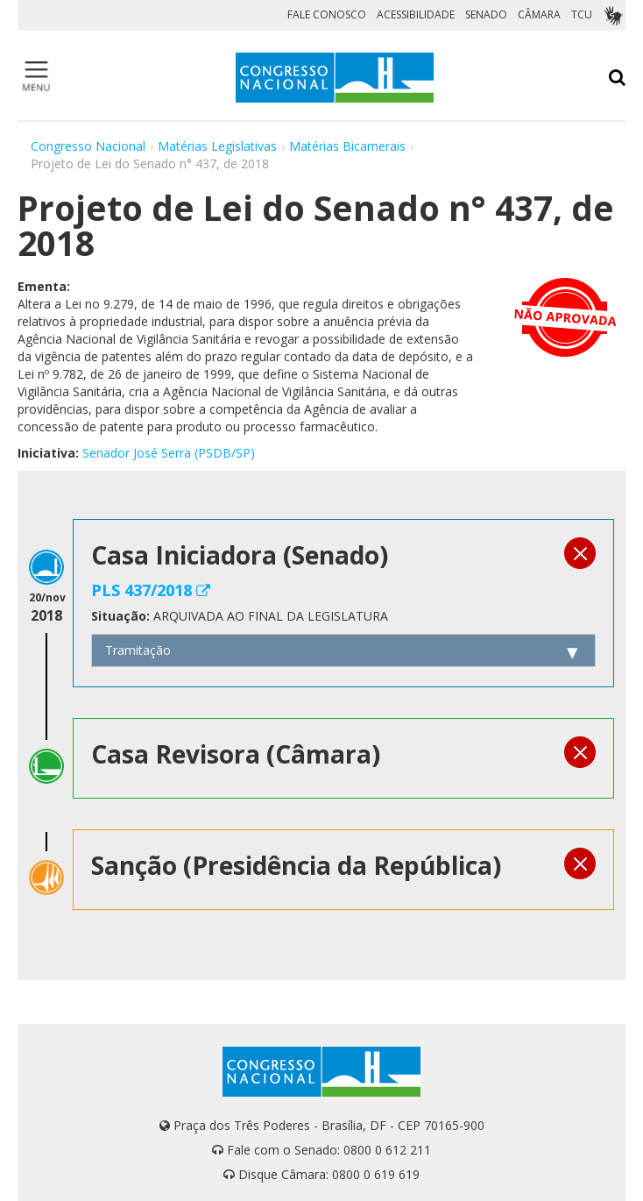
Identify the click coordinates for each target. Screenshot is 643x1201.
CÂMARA (539, 14)
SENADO (486, 14)
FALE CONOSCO (326, 14)
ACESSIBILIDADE (416, 14)
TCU (581, 14)
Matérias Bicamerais (347, 146)
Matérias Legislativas (217, 146)
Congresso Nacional (88, 146)
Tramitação (138, 650)
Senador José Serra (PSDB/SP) (168, 452)
